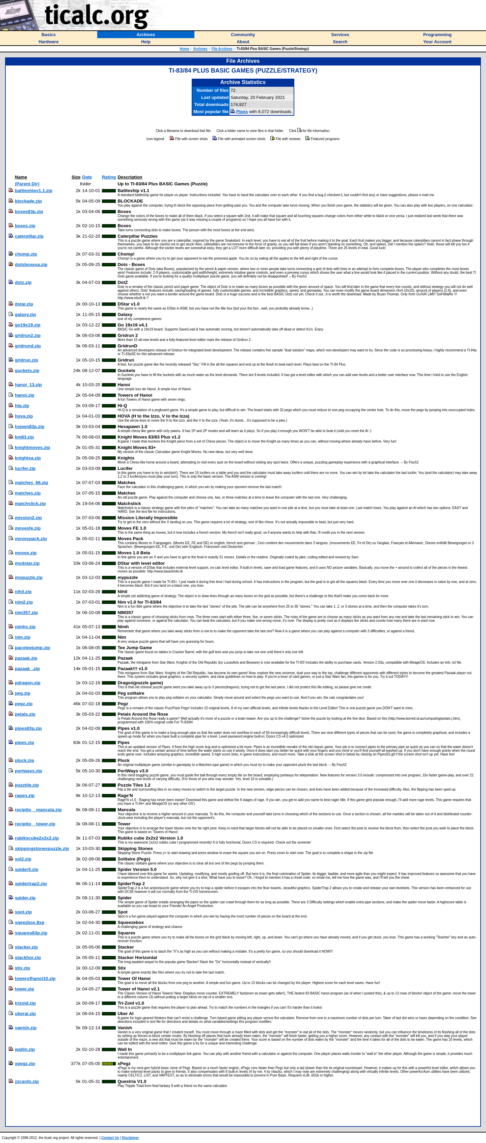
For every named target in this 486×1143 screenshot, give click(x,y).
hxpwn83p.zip (29, 426)
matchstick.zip (30, 503)
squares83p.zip (31, 932)
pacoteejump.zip (32, 647)
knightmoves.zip (32, 447)
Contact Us (110, 1138)
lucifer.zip (25, 468)
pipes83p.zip (28, 728)
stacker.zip (26, 947)
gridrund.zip (28, 345)
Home (184, 49)
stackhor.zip (28, 957)
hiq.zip (22, 405)
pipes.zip (24, 742)
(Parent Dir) (27, 183)
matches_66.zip (31, 482)
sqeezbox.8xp (29, 922)
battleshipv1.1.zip (33, 190)
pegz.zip (24, 703)
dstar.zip (24, 304)
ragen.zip (25, 795)
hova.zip (24, 416)
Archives (200, 49)
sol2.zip (23, 858)
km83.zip (24, 437)
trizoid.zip (25, 1003)
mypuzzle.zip (29, 577)
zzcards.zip (27, 1081)
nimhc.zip (25, 626)
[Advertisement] (243, 158)
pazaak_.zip (27, 668)
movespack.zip (31, 538)
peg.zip (22, 693)
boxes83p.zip (29, 211)
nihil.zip (23, 591)
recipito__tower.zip (35, 823)
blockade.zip (28, 201)
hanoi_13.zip (28, 384)
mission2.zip (28, 517)
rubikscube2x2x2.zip (37, 838)
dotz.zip (23, 282)
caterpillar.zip (29, 236)
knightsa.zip (28, 457)
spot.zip (23, 911)
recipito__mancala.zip (38, 809)
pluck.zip (24, 760)
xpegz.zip (25, 1063)
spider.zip (25, 897)
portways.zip (28, 770)
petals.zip (25, 714)
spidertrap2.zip (31, 883)
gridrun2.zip (27, 335)
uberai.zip (25, 1013)
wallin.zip (25, 1049)
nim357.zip (26, 612)
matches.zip (27, 493)
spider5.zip (26, 869)
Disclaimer (130, 1138)
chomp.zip (26, 254)
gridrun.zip (26, 360)
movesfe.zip (27, 528)
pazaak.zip (26, 658)
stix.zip (22, 968)
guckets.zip (27, 370)
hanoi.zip (24, 395)
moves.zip (25, 552)
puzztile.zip (27, 785)
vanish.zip (25, 1027)
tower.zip (24, 988)
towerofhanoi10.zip (35, 978)
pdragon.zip (27, 682)
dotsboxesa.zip (31, 264)
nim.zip (22, 637)
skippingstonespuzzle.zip (42, 848)
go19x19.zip (27, 324)
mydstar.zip (27, 563)
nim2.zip (24, 602)
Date (87, 177)
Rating (109, 177)
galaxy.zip (25, 314)
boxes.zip (25, 225)
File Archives (222, 49)
